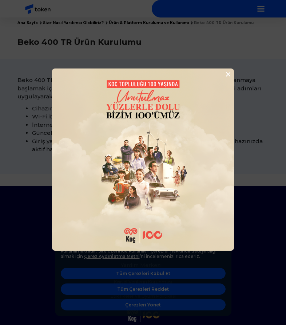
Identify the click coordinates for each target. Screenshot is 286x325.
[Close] (226, 74)
